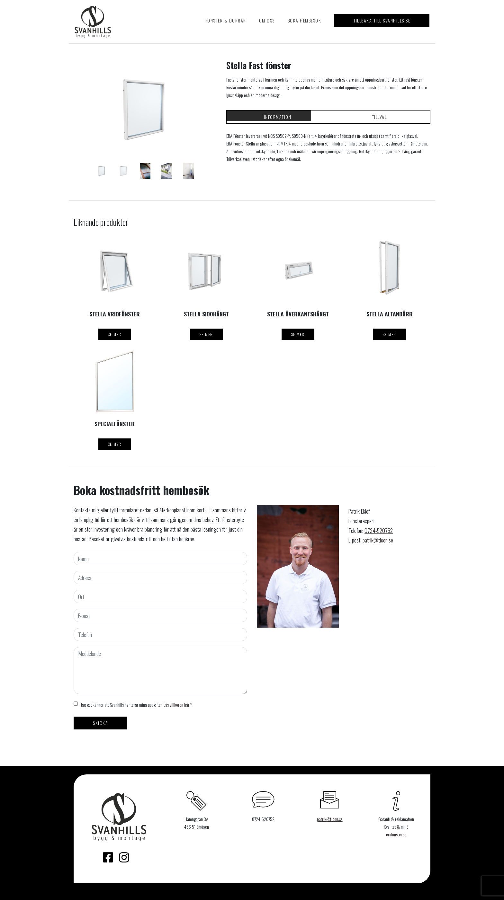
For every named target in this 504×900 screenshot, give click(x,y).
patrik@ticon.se (378, 540)
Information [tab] (278, 116)
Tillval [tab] (379, 116)
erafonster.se (396, 834)
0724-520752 (378, 530)
